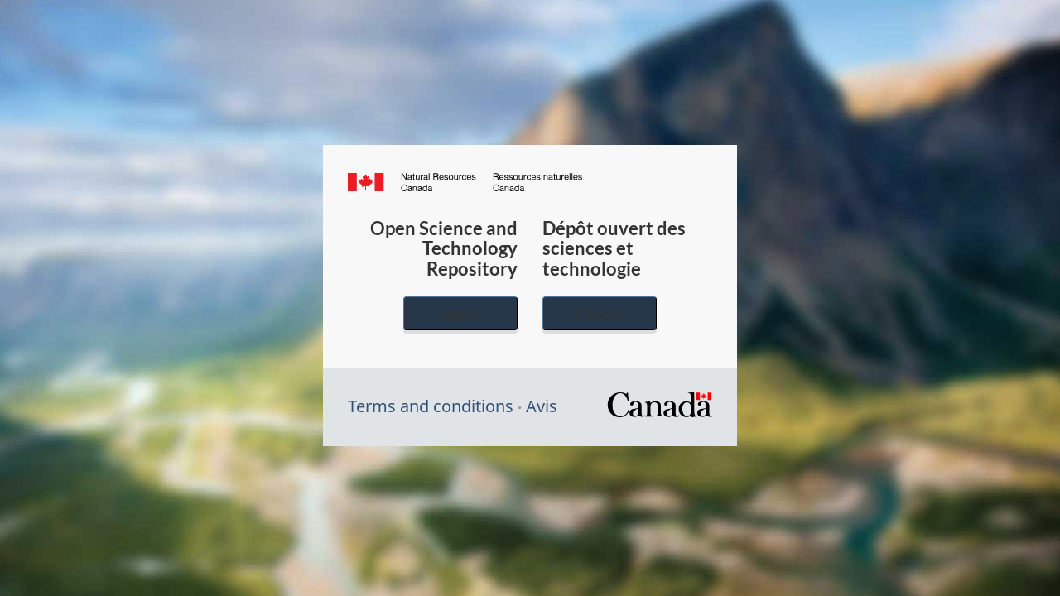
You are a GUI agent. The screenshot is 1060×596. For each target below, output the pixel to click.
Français (600, 313)
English (460, 313)
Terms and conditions (430, 406)
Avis (541, 406)
